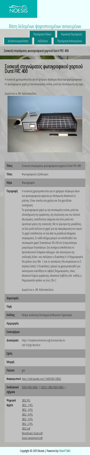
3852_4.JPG (27, 414)
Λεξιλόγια (43, 41)
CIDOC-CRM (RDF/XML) (52, 387)
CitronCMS (64, 451)
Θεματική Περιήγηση (71, 34)
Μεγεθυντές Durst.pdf (32, 433)
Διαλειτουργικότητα (18, 41)
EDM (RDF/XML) (30, 387)
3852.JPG (26, 400)
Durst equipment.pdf (32, 438)
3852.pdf (26, 428)
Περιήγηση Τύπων (42, 34)
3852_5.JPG (27, 419)
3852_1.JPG (27, 405)
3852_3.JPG (27, 410)
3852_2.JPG (27, 424)
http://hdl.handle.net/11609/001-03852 (41, 379)
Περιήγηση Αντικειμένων (69, 41)
